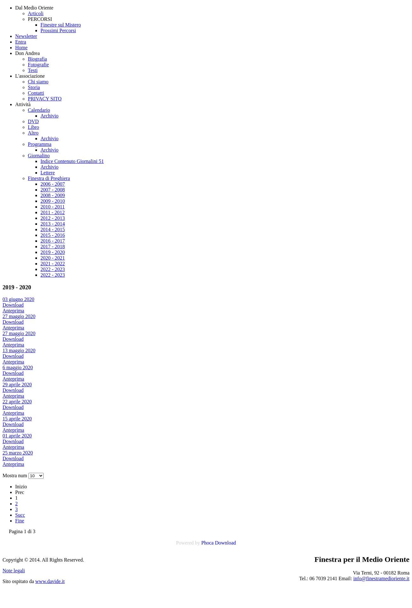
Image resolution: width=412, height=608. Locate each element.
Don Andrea (27, 53)
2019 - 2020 (52, 252)
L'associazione (30, 76)
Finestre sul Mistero (60, 24)
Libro (33, 127)
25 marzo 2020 (18, 452)
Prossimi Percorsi (58, 30)
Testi (33, 70)
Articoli (36, 13)
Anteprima (13, 310)
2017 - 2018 (52, 246)
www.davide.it (50, 581)
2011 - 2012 (52, 212)
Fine (19, 520)
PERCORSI (40, 19)
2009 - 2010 (52, 201)
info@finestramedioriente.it (381, 578)
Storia (34, 87)
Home (21, 47)
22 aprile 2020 (17, 401)
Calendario (39, 110)
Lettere (47, 172)
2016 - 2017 (52, 241)
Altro (33, 132)
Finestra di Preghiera (49, 178)
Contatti (36, 93)
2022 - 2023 (52, 269)
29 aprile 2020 (17, 384)
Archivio (49, 115)
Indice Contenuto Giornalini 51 (72, 161)
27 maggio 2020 (19, 316)
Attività (23, 104)
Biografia (37, 59)
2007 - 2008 (52, 189)
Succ (20, 515)
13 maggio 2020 (19, 350)
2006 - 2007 (52, 184)
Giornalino (39, 155)
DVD (33, 121)
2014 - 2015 (52, 229)
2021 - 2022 (52, 263)
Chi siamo (38, 81)
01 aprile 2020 (17, 435)
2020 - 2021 (52, 258)
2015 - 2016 (52, 235)
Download (13, 305)
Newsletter (26, 36)
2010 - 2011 (52, 206)
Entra (20, 42)
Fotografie (38, 64)
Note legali (14, 570)
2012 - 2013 (52, 218)
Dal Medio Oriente (34, 7)
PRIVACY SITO (45, 98)
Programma (40, 144)
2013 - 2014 (52, 223)
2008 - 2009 (52, 195)
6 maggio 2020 (18, 367)
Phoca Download (218, 542)
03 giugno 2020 (18, 299)
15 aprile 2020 (17, 418)
